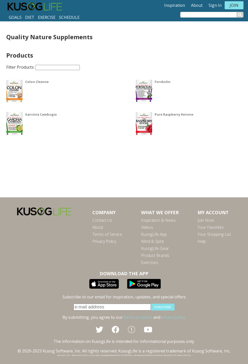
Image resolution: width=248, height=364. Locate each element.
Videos (147, 227)
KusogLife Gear (155, 248)
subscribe (162, 307)
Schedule (69, 17)
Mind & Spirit (152, 241)
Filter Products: (43, 67)
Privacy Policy (104, 241)
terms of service (138, 317)
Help (202, 241)
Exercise (46, 17)
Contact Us (102, 220)
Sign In (215, 5)
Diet (29, 17)
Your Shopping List (214, 234)
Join (234, 5)
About (197, 5)
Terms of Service (107, 234)
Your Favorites (211, 227)
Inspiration (174, 5)
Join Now (206, 220)
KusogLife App (154, 234)
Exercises (149, 262)
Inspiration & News (158, 220)
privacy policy (173, 317)
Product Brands (155, 255)
